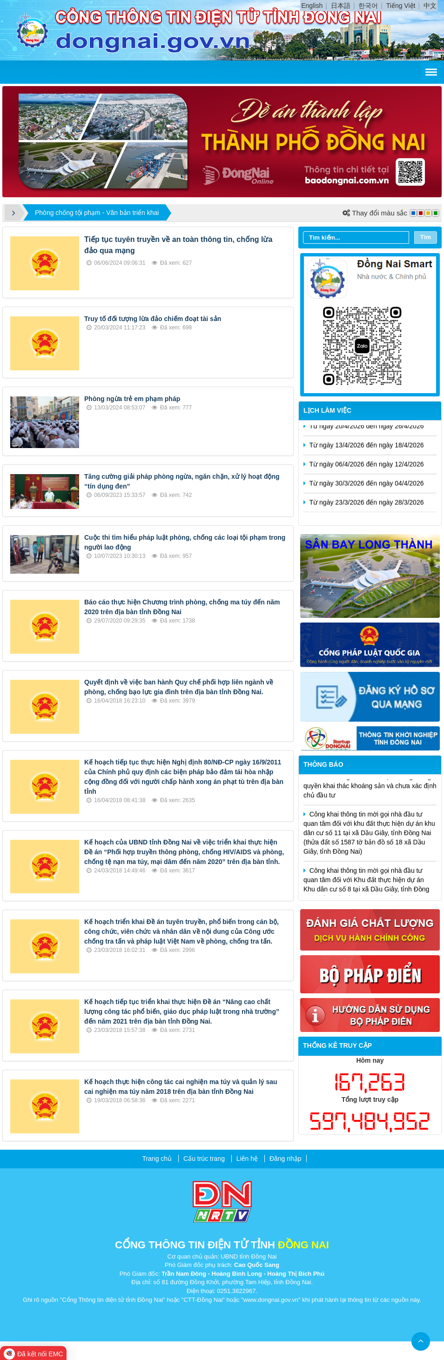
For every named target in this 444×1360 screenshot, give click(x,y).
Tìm (425, 237)
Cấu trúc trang (204, 1158)
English (312, 5)
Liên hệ (247, 1158)
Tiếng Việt (401, 5)
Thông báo (323, 764)
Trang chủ (157, 1158)
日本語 (340, 5)
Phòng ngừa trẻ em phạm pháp (132, 398)
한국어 (368, 5)
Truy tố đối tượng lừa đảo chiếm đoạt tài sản (152, 318)
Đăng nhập (285, 1158)
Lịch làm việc (327, 410)
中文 (430, 5)
